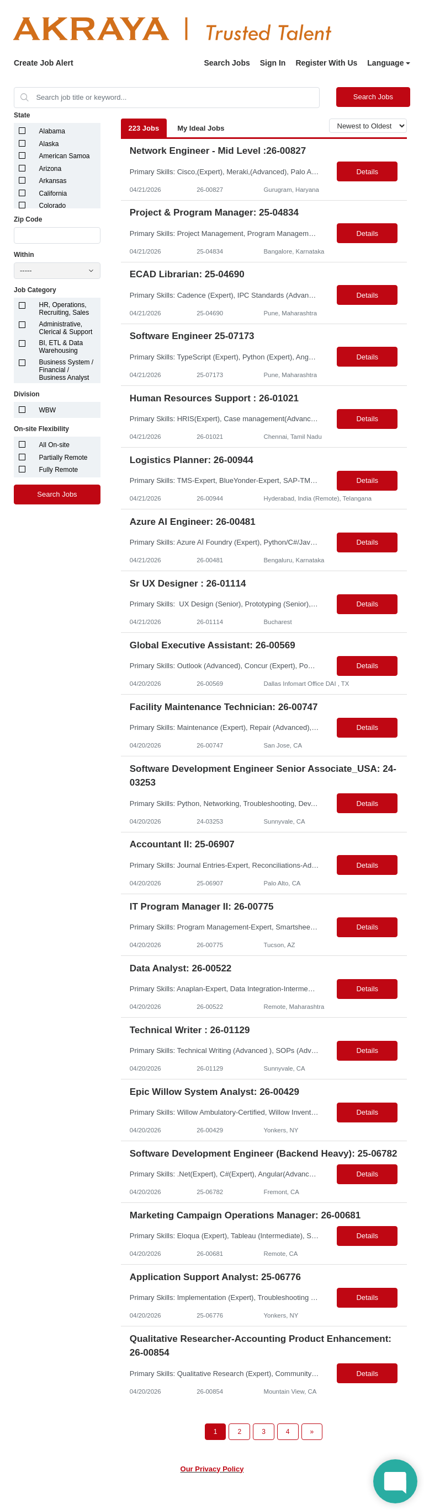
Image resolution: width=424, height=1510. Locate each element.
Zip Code (28, 219)
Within (24, 255)
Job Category (35, 290)
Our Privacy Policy (212, 1469)
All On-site (54, 445)
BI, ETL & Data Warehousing (61, 346)
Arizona (50, 169)
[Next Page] (312, 1431)
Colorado (52, 205)
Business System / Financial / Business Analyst (66, 369)
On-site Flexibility (41, 429)
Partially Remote (63, 457)
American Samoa (64, 156)
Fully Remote (58, 470)
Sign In (273, 62)
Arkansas (53, 181)
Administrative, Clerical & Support (66, 328)
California (53, 193)
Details (367, 172)
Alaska (49, 144)
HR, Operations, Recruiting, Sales (64, 308)
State (22, 115)
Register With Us (326, 62)
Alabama (52, 131)
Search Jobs (227, 62)
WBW (47, 410)
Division (27, 394)
